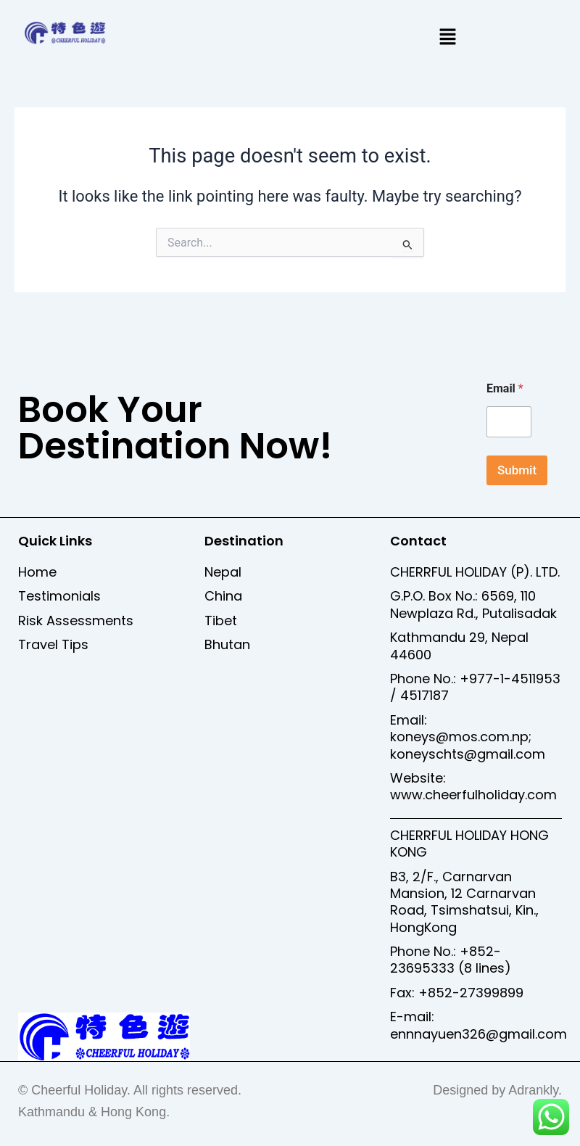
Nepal (222, 572)
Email (504, 388)
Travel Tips (53, 644)
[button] (447, 38)
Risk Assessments (75, 620)
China (223, 596)
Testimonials (59, 596)
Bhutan (227, 644)
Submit (516, 470)
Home (37, 572)
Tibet (220, 620)
